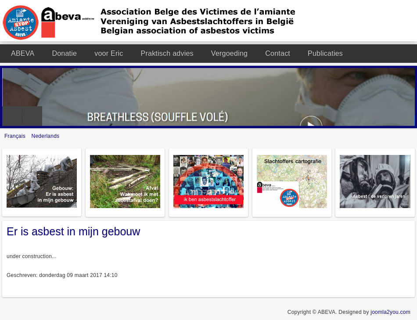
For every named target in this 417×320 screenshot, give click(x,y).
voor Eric (108, 53)
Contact (277, 53)
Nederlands (46, 136)
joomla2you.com (390, 312)
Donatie (64, 53)
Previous (12, 116)
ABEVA (22, 53)
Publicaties (325, 53)
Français (15, 136)
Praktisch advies (167, 53)
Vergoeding (229, 53)
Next (32, 116)
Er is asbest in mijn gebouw (73, 231)
